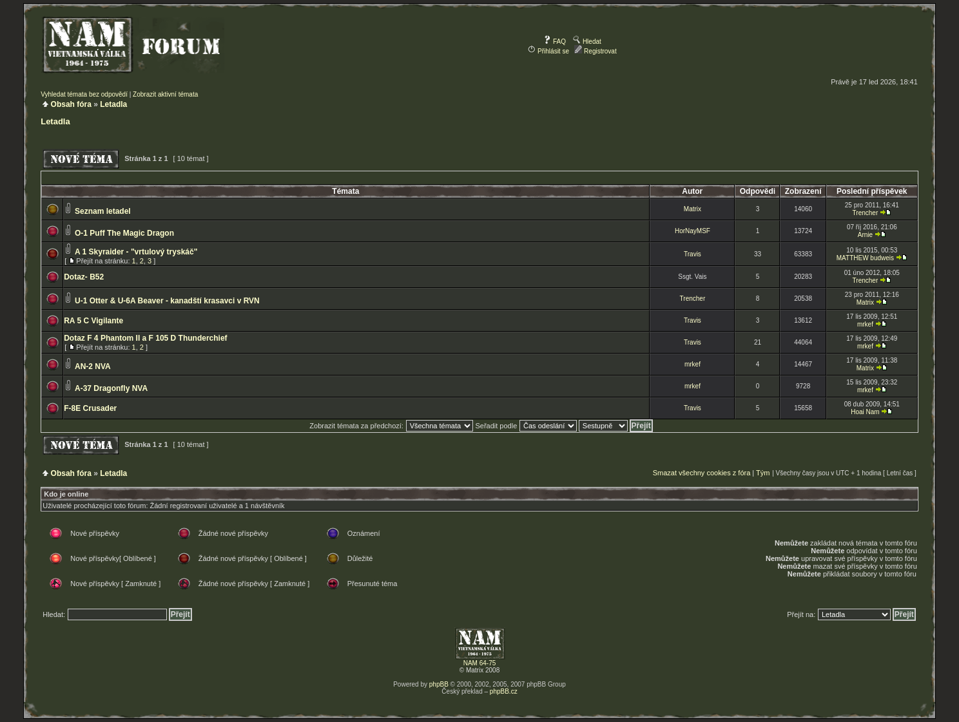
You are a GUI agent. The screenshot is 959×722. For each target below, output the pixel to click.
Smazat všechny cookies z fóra (702, 473)
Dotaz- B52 (84, 276)
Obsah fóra (71, 104)
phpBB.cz (504, 691)
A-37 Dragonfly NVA (111, 388)
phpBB (439, 684)
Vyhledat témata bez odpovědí (84, 94)
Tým (763, 473)
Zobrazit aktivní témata (165, 94)
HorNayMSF (692, 230)
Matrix (692, 209)
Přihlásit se (548, 51)
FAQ (554, 41)
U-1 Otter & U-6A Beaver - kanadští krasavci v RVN (167, 300)
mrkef (865, 324)
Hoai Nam (865, 411)
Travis (692, 254)
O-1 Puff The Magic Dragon (124, 233)
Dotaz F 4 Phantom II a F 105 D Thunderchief (145, 338)
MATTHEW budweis (865, 257)
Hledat (587, 41)
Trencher (865, 212)
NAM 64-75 (479, 663)
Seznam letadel (103, 211)
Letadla (113, 104)
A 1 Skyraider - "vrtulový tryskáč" (136, 251)
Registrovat (595, 51)
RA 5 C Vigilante (93, 320)
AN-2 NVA (93, 366)
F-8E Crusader (90, 408)
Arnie (865, 234)
